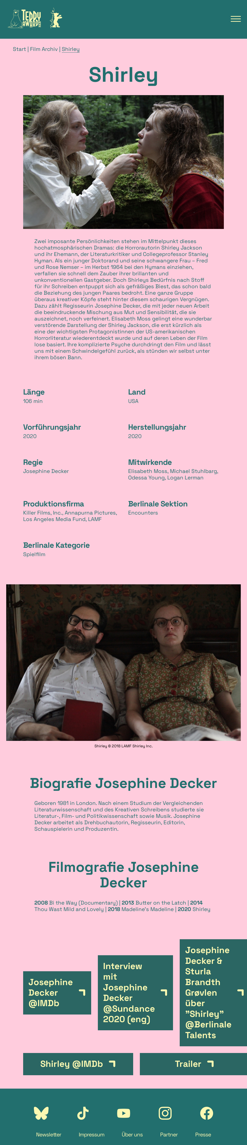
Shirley (71, 49)
